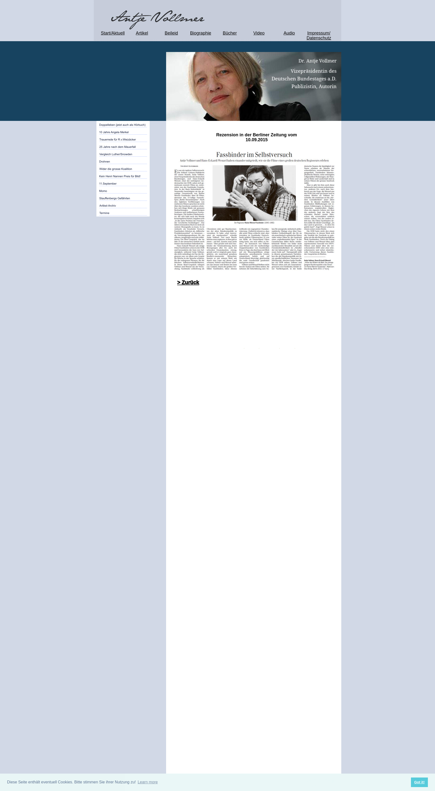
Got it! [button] (419, 782)
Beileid (171, 33)
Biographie (200, 33)
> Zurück (188, 282)
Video (259, 33)
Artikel (142, 33)
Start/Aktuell (113, 33)
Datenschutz (319, 38)
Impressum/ (318, 33)
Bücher (230, 33)
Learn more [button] (148, 782)
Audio (289, 33)
